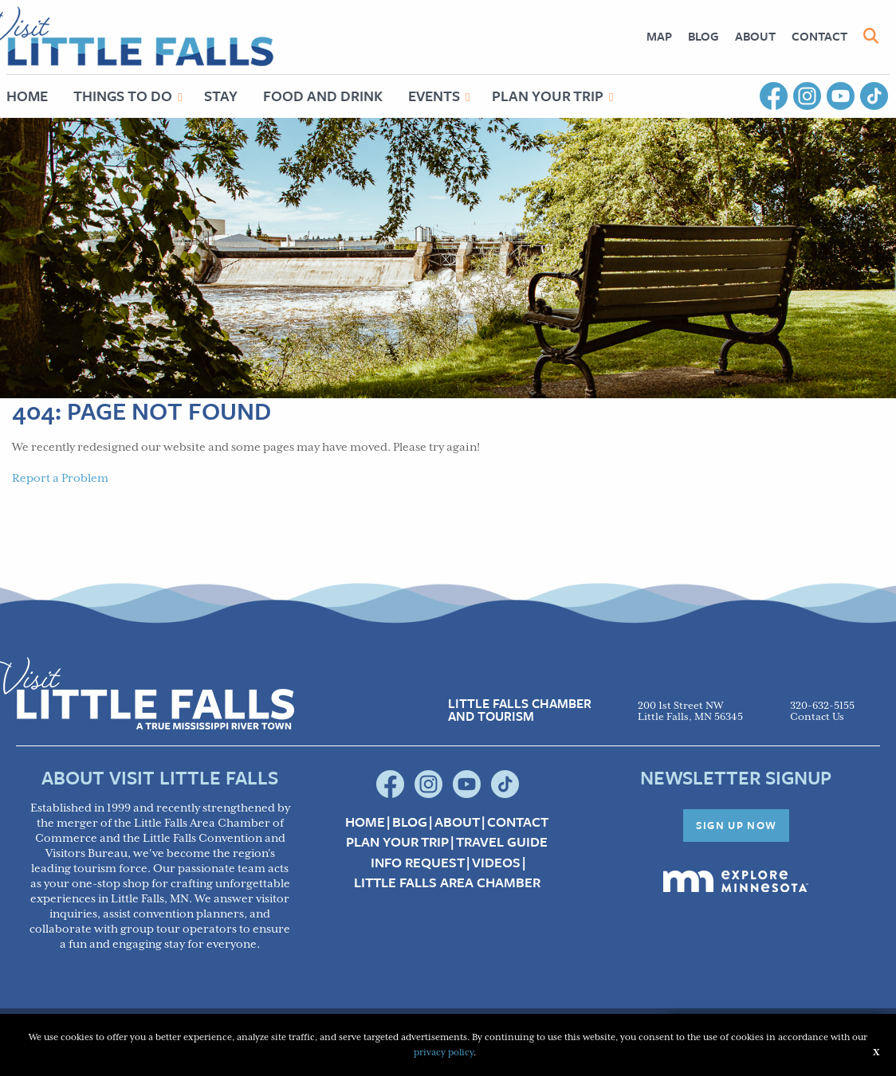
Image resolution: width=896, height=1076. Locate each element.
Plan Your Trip (547, 95)
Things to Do (122, 95)
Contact (819, 36)
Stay (221, 95)
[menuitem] (659, 36)
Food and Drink (323, 95)
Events (434, 95)
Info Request (418, 862)
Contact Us (817, 717)
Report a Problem (60, 478)
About (755, 36)
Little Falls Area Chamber (447, 882)
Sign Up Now (736, 825)
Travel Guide (502, 842)
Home (365, 822)
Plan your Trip (397, 842)
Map (659, 36)
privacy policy (444, 1052)
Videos (496, 862)
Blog (703, 36)
